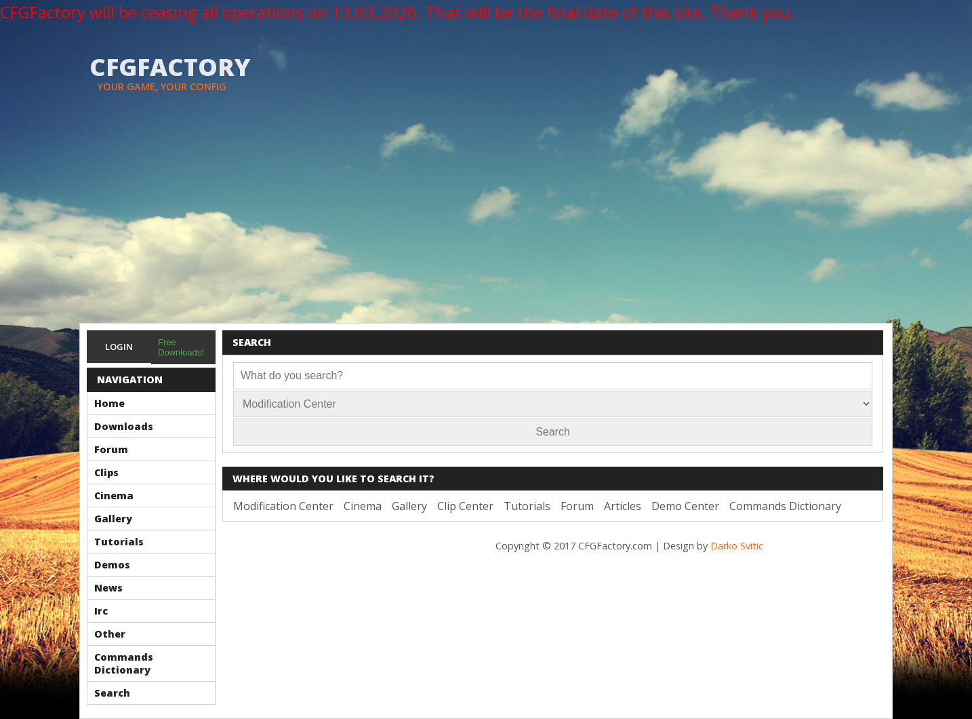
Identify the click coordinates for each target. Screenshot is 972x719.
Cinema (114, 495)
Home (109, 403)
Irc (101, 610)
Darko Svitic (736, 545)
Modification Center (283, 506)
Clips (106, 472)
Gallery (113, 518)
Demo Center (685, 506)
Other (109, 633)
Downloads (123, 426)
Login (119, 347)
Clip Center (465, 506)
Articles (622, 506)
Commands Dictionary (123, 663)
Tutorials (119, 541)
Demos (112, 564)
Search (112, 692)
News (108, 587)
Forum (111, 449)
